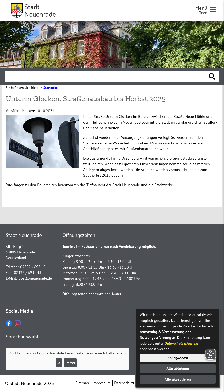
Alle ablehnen (177, 368)
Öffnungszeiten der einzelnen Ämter (91, 293)
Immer (70, 362)
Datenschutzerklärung (181, 343)
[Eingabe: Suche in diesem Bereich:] (107, 76)
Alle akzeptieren (178, 379)
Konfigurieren (178, 358)
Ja (58, 362)
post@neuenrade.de (35, 278)
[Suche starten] (212, 76)
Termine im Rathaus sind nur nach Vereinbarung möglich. (109, 246)
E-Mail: (11, 278)
